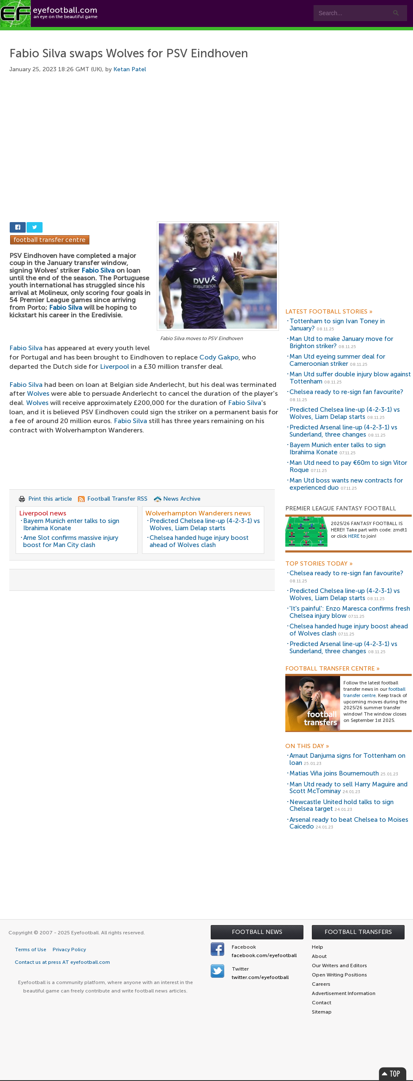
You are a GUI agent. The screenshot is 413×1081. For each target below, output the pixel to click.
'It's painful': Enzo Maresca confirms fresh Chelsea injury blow (350, 612)
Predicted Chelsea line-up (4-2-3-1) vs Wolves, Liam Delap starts (205, 524)
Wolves (38, 393)
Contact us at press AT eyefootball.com (62, 962)
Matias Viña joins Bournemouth (334, 773)
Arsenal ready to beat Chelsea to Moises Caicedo (349, 823)
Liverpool (114, 366)
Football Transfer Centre (332, 669)
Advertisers (314, 34)
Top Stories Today (319, 564)
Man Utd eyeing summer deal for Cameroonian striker (337, 360)
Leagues (171, 34)
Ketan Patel (129, 69)
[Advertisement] (144, 153)
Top (393, 1073)
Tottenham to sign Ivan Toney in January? (337, 324)
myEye (216, 34)
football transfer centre (374, 692)
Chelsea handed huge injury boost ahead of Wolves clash (199, 541)
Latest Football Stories (329, 312)
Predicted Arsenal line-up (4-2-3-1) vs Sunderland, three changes (343, 431)
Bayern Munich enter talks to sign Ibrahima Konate (71, 524)
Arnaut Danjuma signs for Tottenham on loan (347, 759)
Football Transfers (358, 932)
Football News (257, 932)
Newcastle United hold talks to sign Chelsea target (342, 805)
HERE (353, 536)
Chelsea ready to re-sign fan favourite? (346, 392)
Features (125, 34)
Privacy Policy (69, 949)
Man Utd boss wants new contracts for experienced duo (346, 484)
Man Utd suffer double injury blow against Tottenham (350, 377)
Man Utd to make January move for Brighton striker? (341, 342)
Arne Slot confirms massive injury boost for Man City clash (70, 541)
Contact (263, 34)
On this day (307, 746)
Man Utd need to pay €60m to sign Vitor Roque (348, 466)
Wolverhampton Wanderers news (198, 513)
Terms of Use (30, 949)
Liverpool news (42, 513)
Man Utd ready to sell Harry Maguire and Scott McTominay (349, 788)
